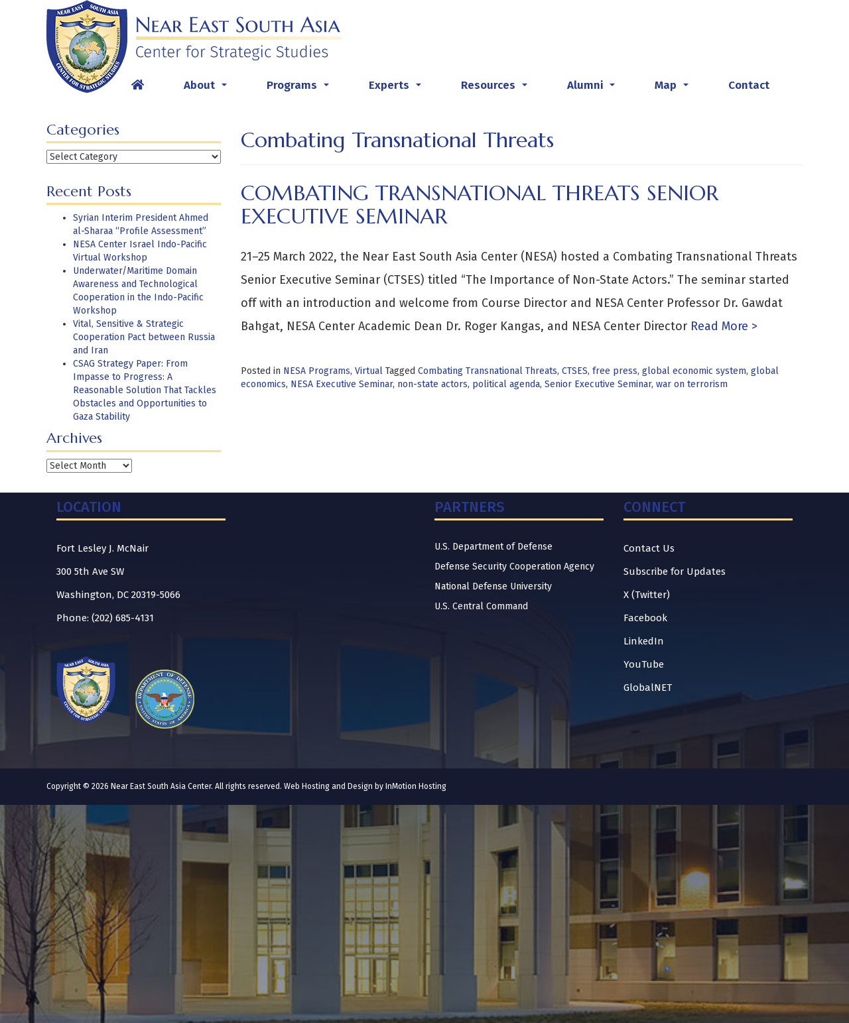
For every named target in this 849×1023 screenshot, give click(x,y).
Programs (300, 88)
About (208, 88)
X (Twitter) (646, 595)
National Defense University (493, 586)
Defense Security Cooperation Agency (514, 566)
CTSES (575, 371)
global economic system (694, 371)
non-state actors (432, 384)
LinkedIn (643, 641)
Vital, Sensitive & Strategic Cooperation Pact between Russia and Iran (144, 337)
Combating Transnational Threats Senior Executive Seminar (479, 204)
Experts (397, 88)
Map (674, 88)
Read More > (722, 326)
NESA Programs (316, 371)
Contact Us (649, 548)
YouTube (643, 664)
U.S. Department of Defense (493, 546)
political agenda (506, 384)
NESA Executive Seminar (342, 384)
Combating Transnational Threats (487, 371)
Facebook (645, 618)
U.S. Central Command (481, 606)
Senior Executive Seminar (598, 384)
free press (614, 371)
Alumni (593, 88)
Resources (497, 88)
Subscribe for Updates (674, 571)
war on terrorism (692, 384)
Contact (748, 85)
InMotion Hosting (415, 786)
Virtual (369, 371)
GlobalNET (647, 687)
